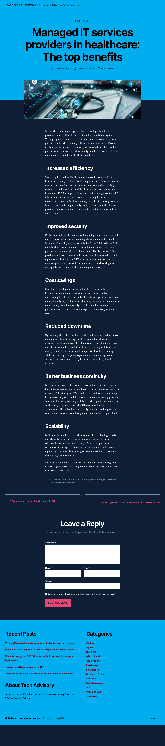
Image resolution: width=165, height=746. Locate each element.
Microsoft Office (96, 682)
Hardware (92, 673)
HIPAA (95, 484)
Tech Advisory (63, 73)
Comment (50, 551)
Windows (92, 704)
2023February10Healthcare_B (63, 484)
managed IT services (109, 484)
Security (91, 686)
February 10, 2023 (85, 73)
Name (48, 576)
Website (48, 589)
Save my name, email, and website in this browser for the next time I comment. (82, 602)
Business (92, 660)
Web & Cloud (94, 700)
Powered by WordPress (58, 738)
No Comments (109, 73)
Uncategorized (96, 691)
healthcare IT (84, 484)
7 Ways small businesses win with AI (28, 683)
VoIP (89, 695)
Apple (90, 655)
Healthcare (82, 26)
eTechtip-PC (94, 669)
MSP (51, 487)
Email (87, 576)
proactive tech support (65, 487)
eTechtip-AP (94, 664)
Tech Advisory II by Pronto (23, 5)
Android (91, 651)
